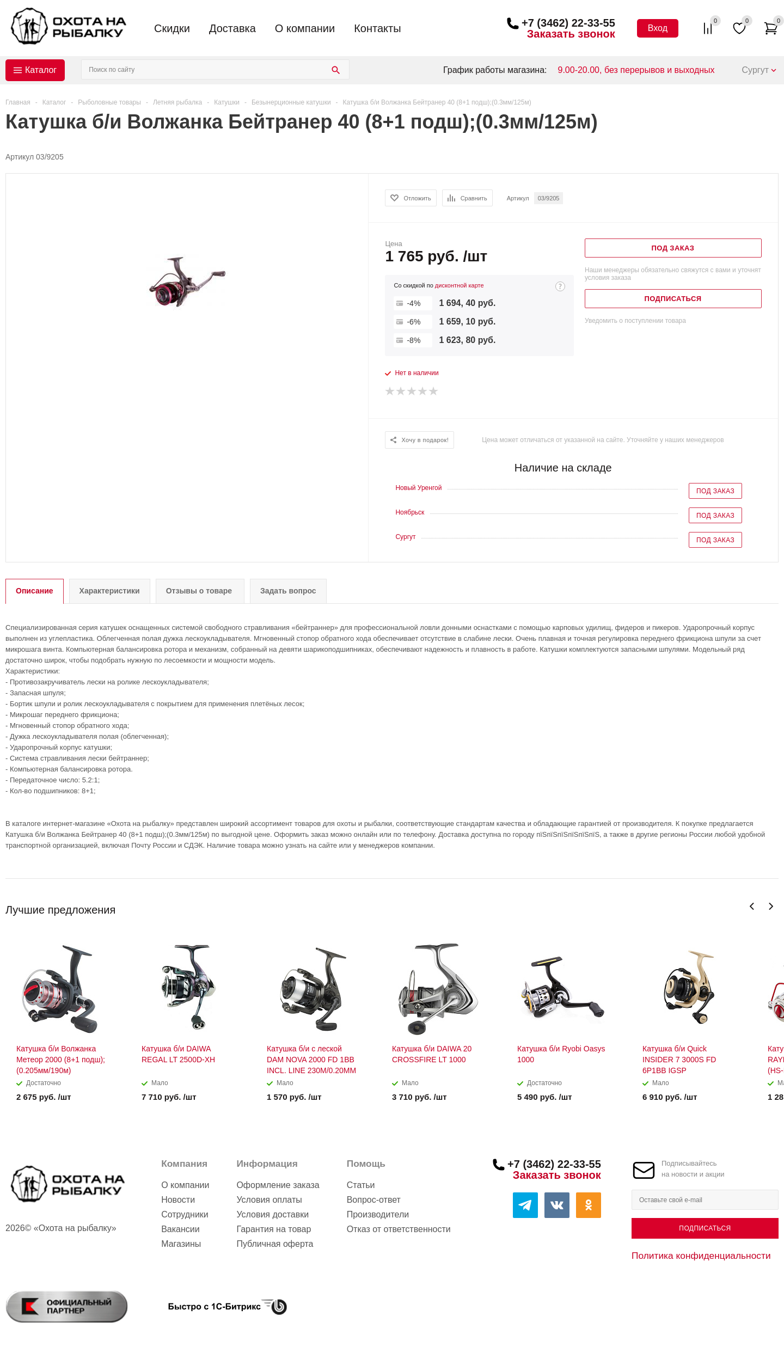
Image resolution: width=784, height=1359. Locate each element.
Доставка (232, 28)
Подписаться (705, 1228)
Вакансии (180, 1229)
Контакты (377, 28)
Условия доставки (272, 1214)
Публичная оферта (274, 1243)
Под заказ (715, 491)
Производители (378, 1214)
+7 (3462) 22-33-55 (568, 23)
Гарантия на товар (273, 1229)
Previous (752, 906)
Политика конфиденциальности (701, 1255)
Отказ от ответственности (399, 1229)
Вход (657, 28)
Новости (178, 1199)
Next (771, 906)
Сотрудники (185, 1214)
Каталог (41, 70)
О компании (305, 28)
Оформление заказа (277, 1185)
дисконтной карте (459, 285)
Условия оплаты (269, 1199)
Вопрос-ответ (374, 1199)
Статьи (361, 1185)
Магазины (181, 1243)
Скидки (172, 28)
